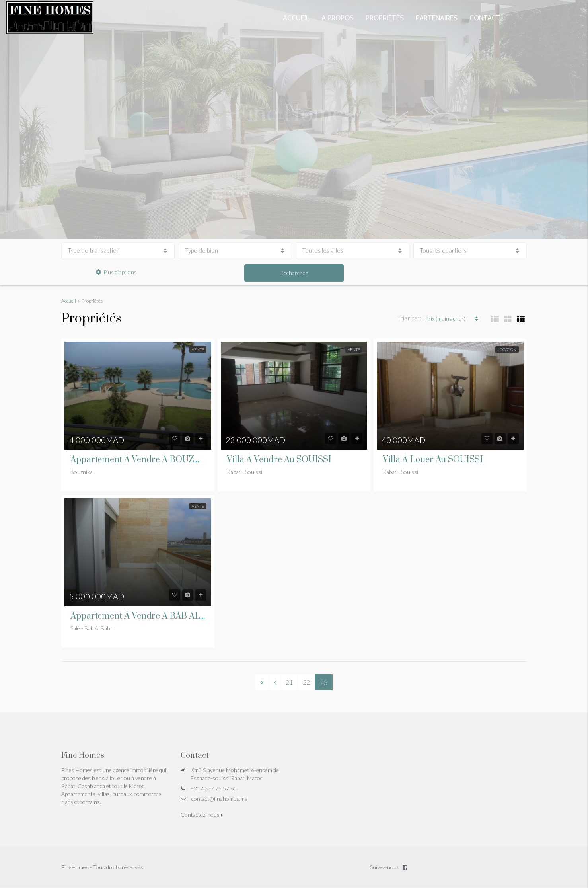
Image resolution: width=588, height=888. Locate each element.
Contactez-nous (202, 814)
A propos (337, 18)
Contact (484, 18)
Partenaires (437, 18)
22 (306, 682)
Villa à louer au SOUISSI (433, 459)
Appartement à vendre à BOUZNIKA (143, 459)
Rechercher (294, 272)
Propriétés (385, 18)
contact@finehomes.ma (219, 798)
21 (289, 682)
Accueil (296, 18)
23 (323, 681)
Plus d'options (116, 272)
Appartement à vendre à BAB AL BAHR (148, 616)
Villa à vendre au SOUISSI (279, 459)
